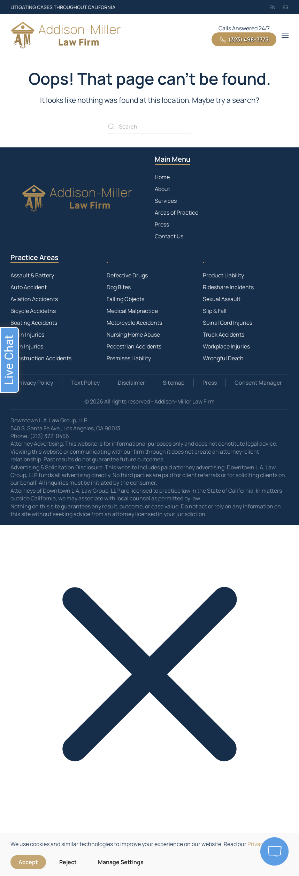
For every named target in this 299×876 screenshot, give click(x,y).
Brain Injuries (27, 334)
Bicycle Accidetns (33, 311)
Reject (68, 862)
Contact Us (169, 236)
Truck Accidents (223, 334)
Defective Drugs (127, 275)
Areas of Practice (176, 212)
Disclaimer (131, 382)
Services (166, 201)
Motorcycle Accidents (134, 322)
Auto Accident (28, 287)
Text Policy (85, 382)
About (162, 189)
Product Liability (223, 275)
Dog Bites (119, 287)
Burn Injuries (26, 346)
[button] (285, 35)
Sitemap (174, 382)
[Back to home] (66, 35)
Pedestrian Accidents (134, 346)
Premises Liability (129, 358)
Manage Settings (121, 862)
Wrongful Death (223, 358)
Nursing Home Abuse (133, 334)
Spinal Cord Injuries (227, 322)
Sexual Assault (221, 299)
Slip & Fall (215, 311)
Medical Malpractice (132, 311)
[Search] (149, 126)
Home (162, 177)
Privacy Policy (35, 382)
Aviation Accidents (34, 299)
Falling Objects (125, 299)
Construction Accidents (40, 358)
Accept (28, 862)
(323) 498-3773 (244, 39)
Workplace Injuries (226, 346)
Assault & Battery (32, 275)
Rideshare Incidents (228, 287)
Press (162, 224)
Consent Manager (258, 382)
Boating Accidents (33, 322)
